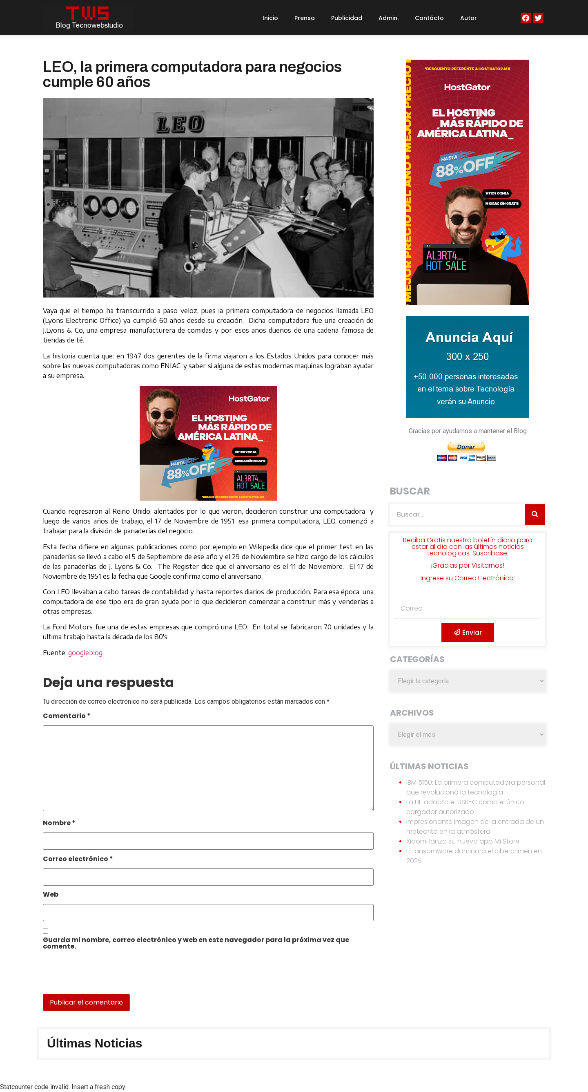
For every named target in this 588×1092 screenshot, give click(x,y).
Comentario (67, 717)
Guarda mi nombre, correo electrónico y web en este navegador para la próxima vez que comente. (196, 944)
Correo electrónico (78, 860)
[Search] (535, 514)
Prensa (304, 18)
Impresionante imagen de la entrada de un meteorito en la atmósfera (475, 826)
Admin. (389, 18)
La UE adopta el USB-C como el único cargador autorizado (465, 807)
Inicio (270, 18)
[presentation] (99, 976)
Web (50, 895)
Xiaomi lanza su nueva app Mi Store (462, 841)
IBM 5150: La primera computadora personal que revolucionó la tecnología (475, 787)
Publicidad (346, 18)
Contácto (429, 18)
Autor (468, 18)
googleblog (85, 653)
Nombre (59, 824)
